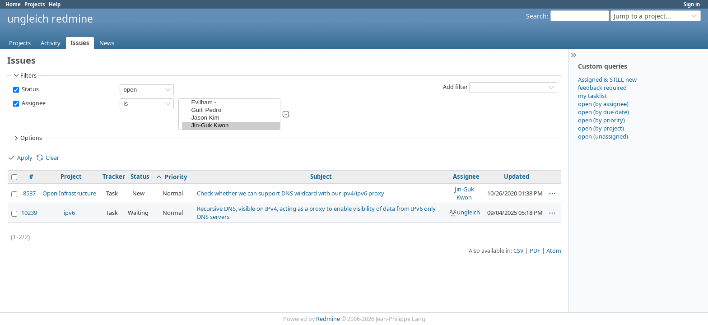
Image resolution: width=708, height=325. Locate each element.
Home (13, 4)
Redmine (328, 319)
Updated (516, 176)
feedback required (602, 88)
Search (536, 16)
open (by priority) (601, 120)
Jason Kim (231, 118)
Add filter (455, 87)
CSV (518, 251)
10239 (29, 213)
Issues (79, 43)
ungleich (464, 212)
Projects (34, 4)
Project (71, 176)
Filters (24, 75)
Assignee (33, 103)
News (106, 43)
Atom (553, 251)
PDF (535, 251)
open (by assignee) (603, 104)
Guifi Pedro (231, 110)
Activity (51, 43)
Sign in (692, 4)
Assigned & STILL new (607, 79)
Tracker (113, 176)
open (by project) (601, 128)
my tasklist (592, 96)
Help (55, 4)
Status (29, 89)
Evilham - (231, 103)
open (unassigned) (603, 136)
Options (27, 138)
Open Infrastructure (69, 193)
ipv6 (69, 213)
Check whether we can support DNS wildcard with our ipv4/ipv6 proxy (290, 193)
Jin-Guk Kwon (231, 126)
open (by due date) (603, 112)
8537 (29, 193)
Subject (321, 176)
